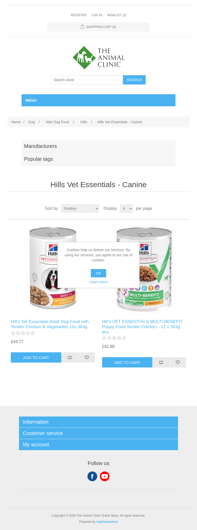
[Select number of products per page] (126, 208)
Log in (97, 15)
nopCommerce (107, 522)
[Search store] (87, 79)
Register (78, 15)
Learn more (98, 282)
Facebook (92, 476)
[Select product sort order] (80, 208)
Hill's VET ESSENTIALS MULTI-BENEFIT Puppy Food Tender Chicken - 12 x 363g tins (142, 327)
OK (98, 273)
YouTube (105, 476)
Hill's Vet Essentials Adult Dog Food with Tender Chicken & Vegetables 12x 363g (50, 324)
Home (16, 122)
